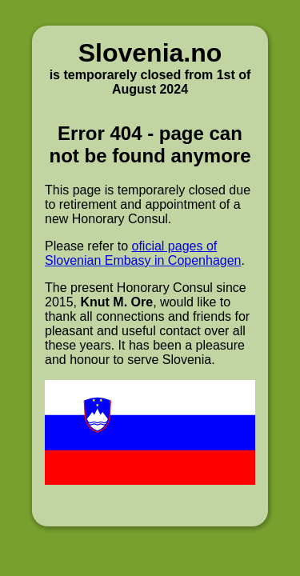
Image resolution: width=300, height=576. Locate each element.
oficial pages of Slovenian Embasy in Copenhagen (143, 253)
